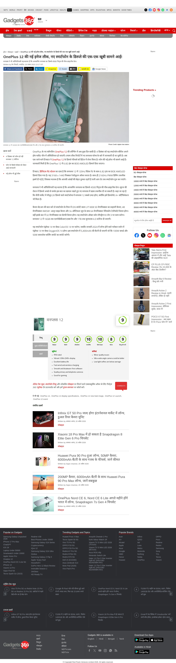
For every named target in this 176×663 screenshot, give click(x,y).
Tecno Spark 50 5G (70, 540)
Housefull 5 (35, 563)
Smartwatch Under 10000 (13, 553)
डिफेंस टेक (82, 30)
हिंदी (25, 10)
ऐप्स (27, 36)
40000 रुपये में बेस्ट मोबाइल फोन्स (145, 212)
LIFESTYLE (54, 10)
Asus (121, 548)
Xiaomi (159, 560)
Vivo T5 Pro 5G (68, 542)
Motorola (141, 551)
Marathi (116, 10)
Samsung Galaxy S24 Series (43, 542)
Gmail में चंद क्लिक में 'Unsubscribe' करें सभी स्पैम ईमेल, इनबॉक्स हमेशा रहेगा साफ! (155, 615)
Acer (121, 537)
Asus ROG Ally (95, 552)
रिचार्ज (133, 30)
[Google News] (169, 235)
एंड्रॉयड (39, 387)
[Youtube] (149, 235)
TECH (69, 10)
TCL (157, 554)
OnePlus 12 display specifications (65, 396)
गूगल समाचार (68, 387)
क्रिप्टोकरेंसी (155, 30)
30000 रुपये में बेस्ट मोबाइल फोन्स (145, 203)
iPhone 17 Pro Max (11, 542)
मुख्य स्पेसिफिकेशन (41, 346)
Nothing (140, 554)
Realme (159, 542)
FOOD (46, 10)
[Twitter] (143, 235)
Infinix (139, 537)
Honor (121, 557)
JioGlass (34, 571)
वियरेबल (112, 36)
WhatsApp (110, 650)
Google (122, 551)
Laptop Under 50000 (11, 550)
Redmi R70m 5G (69, 554)
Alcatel (121, 542)
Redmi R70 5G (68, 557)
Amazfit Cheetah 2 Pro (98, 537)
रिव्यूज (48, 30)
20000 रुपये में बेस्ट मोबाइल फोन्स (145, 194)
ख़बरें (16, 52)
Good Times (126, 10)
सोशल (102, 36)
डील (144, 30)
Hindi (101, 639)
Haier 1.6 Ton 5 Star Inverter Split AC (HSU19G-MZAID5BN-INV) (100, 560)
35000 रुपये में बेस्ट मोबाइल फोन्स (145, 207)
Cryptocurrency (37, 545)
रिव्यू (40, 338)
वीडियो (69, 30)
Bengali (111, 639)
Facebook (89, 650)
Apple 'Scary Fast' (38, 560)
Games (76, 10)
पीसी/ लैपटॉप (50, 36)
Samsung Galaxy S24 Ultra (42, 551)
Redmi (158, 545)
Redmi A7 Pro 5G (69, 551)
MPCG (109, 10)
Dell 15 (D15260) (69, 560)
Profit (19, 10)
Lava (139, 545)
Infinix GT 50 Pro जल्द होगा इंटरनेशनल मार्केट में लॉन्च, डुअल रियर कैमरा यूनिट (25, 615)
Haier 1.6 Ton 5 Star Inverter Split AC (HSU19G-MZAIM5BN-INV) (100, 567)
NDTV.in (65, 652)
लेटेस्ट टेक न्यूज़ (38, 384)
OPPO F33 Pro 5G (70, 548)
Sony (158, 551)
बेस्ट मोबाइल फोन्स (140, 177)
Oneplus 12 (8, 559)
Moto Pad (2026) (69, 566)
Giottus (34, 554)
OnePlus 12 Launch (113, 396)
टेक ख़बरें (18, 30)
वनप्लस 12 (55, 320)
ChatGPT (7, 545)
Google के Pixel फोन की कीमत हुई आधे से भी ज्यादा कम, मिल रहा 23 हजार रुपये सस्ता (70, 591)
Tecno (158, 557)
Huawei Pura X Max (70, 537)
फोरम (122, 30)
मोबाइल (8, 36)
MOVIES (31, 10)
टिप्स (61, 36)
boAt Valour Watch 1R (98, 540)
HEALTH (63, 10)
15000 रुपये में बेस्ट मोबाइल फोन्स (145, 190)
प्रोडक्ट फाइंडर (107, 30)
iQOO (139, 540)
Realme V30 (36, 537)
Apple (121, 545)
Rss (115, 650)
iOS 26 (6, 547)
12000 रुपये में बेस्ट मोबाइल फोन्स (145, 186)
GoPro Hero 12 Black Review (43, 566)
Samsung (160, 548)
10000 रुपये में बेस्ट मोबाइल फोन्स (145, 181)
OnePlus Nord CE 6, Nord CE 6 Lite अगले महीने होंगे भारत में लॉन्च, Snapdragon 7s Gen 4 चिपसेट (113, 591)
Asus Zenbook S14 (70, 563)
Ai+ (120, 540)
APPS (92, 10)
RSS (38, 635)
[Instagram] (156, 235)
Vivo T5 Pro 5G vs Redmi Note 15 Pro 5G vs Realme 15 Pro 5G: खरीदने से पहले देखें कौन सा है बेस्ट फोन (27, 591)
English (91, 639)
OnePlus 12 (61, 151)
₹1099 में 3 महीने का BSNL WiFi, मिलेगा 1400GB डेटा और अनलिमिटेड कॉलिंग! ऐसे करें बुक (156, 591)
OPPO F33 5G (68, 545)
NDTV (6, 10)
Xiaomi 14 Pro (9, 568)
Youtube (100, 650)
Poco (158, 540)
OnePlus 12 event (40, 399)
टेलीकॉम (72, 36)
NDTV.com (66, 649)
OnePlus (141, 560)
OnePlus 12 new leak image (91, 396)
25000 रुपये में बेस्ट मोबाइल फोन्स (145, 199)
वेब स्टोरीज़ (124, 36)
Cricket (38, 10)
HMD (121, 554)
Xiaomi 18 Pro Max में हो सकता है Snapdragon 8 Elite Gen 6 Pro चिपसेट (110, 617)
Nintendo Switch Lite (97, 555)
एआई (33, 30)
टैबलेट (19, 36)
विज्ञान (82, 36)
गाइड (94, 30)
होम (7, 30)
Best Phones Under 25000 (42, 540)
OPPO (158, 537)
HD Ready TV (36, 574)
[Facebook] (136, 235)
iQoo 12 (34, 548)
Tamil (121, 639)
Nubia (139, 557)
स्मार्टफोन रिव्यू (50, 384)
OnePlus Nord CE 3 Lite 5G (14, 562)
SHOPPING (84, 10)
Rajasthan (100, 10)
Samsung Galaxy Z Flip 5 (41, 557)
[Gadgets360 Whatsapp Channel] (162, 235)
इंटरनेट (92, 36)
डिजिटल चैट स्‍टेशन (47, 171)
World (12, 10)
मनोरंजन (37, 36)
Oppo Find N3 (9, 571)
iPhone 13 (7, 565)
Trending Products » (144, 90)
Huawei (122, 560)
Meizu (139, 548)
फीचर (58, 30)
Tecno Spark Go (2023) (12, 574)
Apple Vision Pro (10, 556)
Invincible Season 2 (39, 569)
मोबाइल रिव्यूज (139, 246)
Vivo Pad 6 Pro (68, 569)
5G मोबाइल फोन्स (140, 172)
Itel (138, 542)
